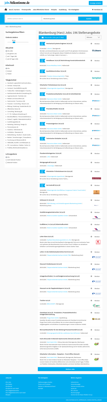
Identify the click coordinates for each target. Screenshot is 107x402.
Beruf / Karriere (14, 10)
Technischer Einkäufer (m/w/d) (56, 138)
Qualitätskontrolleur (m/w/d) (56, 71)
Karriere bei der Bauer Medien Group (81, 395)
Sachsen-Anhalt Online (77, 386)
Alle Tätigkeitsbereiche (12, 390)
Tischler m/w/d (45, 300)
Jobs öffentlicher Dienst (41, 10)
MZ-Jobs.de (74, 390)
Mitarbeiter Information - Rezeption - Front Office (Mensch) (60, 354)
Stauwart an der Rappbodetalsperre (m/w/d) (55, 288)
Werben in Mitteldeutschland (46, 386)
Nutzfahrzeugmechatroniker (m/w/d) (52, 212)
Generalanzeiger (76, 384)
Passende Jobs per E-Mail (53, 37)
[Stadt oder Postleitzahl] (59, 19)
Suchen (88, 19)
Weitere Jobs (70, 369)
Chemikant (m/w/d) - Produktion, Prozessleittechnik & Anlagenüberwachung (58, 313)
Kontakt (40, 388)
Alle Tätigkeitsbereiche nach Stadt (16, 393)
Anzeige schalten (95, 3)
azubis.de (73, 388)
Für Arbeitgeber (73, 10)
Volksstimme (75, 382)
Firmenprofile (26, 10)
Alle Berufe (9, 386)
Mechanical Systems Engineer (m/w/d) (59, 43)
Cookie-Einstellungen (94, 400)
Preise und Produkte (44, 384)
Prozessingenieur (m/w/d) (55, 124)
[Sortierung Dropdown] (99, 37)
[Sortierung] (91, 37)
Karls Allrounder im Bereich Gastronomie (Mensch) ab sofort (60, 339)
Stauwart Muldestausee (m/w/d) (51, 264)
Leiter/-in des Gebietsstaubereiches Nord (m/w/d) (57, 252)
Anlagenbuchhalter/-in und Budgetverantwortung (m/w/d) (60, 276)
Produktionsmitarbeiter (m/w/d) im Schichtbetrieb (63, 94)
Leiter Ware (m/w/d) (46, 236)
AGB (67, 400)
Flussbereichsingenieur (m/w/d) (50, 153)
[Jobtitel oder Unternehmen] (23, 19)
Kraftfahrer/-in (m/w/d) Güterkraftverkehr (54, 224)
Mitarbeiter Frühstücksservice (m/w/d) (53, 85)
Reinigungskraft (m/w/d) (48, 162)
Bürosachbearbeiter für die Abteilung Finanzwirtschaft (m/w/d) (61, 330)
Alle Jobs (8, 382)
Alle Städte (9, 384)
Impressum (82, 400)
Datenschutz (73, 400)
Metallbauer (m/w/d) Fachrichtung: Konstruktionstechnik (65, 60)
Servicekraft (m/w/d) (53, 185)
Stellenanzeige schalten (45, 382)
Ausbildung (62, 10)
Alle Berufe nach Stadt (12, 388)
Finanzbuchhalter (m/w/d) (55, 109)
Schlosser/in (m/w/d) (47, 200)
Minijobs (54, 10)
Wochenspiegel (75, 393)
